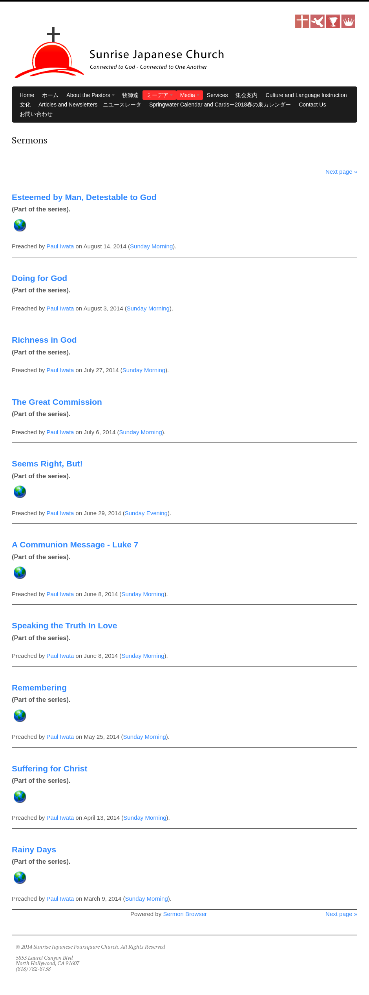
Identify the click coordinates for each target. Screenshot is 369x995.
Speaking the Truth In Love (64, 625)
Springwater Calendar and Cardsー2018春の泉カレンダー (220, 104)
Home (27, 95)
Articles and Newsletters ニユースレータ (89, 104)
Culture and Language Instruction (306, 95)
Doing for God (39, 278)
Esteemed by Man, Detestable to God (84, 197)
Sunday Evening (146, 513)
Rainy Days (34, 849)
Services (217, 95)
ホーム (50, 95)
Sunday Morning (151, 246)
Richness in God (44, 339)
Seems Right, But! (47, 463)
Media (188, 96)
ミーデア (158, 96)
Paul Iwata (60, 246)
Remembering (39, 687)
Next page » (341, 171)
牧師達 (130, 95)
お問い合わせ (36, 114)
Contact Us (312, 104)
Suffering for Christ (50, 768)
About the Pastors (89, 96)
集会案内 (247, 95)
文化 (25, 104)
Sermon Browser (185, 914)
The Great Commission (57, 401)
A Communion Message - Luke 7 (75, 544)
